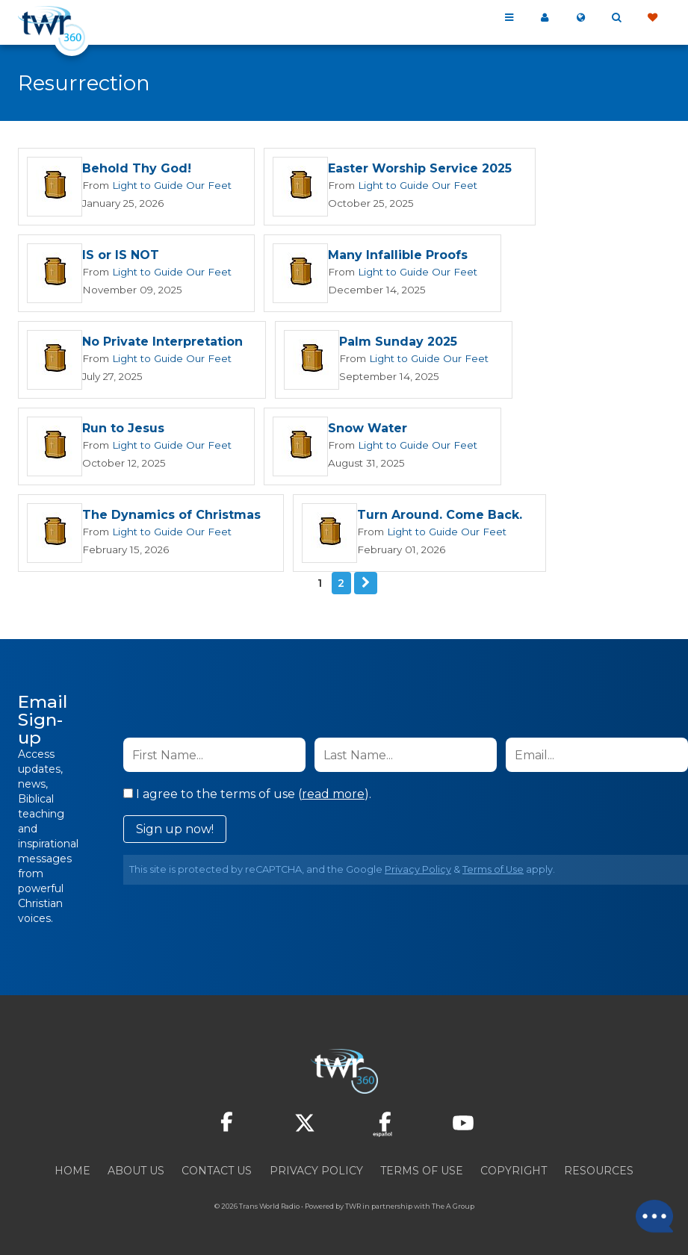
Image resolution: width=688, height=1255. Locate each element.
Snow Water (361, 431)
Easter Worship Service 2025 (414, 169)
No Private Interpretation (162, 344)
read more (333, 798)
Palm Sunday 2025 (398, 344)
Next (366, 587)
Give (652, 18)
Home (72, 1174)
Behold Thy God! (136, 169)
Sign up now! (175, 833)
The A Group (453, 1210)
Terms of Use (493, 873)
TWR (353, 1210)
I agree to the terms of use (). (247, 798)
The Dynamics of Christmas (171, 518)
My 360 (545, 18)
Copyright (513, 1174)
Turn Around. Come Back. (439, 518)
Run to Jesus (123, 431)
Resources (598, 1174)
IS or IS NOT (120, 256)
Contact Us (217, 1174)
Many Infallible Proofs (392, 256)
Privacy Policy (418, 873)
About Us (136, 1174)
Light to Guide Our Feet (168, 185)
